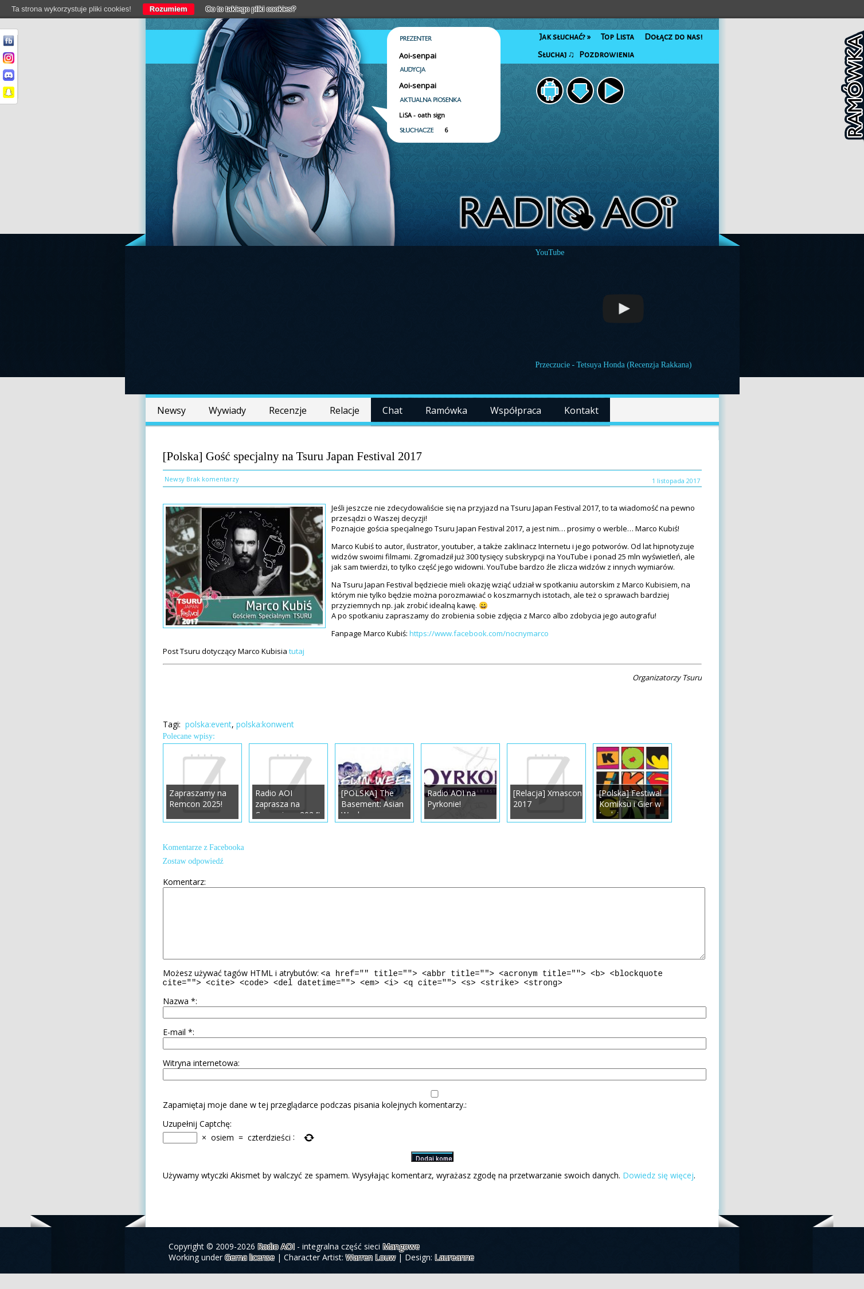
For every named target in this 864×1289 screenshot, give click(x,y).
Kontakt (581, 410)
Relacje (344, 410)
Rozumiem (168, 9)
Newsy (171, 410)
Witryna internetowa (200, 1078)
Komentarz (183, 881)
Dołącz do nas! (673, 37)
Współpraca (515, 410)
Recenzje (288, 410)
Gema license (250, 1272)
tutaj (296, 651)
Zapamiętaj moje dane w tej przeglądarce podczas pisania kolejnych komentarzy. (314, 1120)
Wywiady (227, 410)
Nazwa (179, 1016)
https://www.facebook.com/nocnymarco (479, 633)
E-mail (178, 1047)
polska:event (208, 724)
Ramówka (446, 410)
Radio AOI (276, 1261)
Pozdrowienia (606, 54)
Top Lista (617, 37)
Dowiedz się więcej (658, 1190)
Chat (392, 410)
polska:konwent (265, 724)
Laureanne (454, 1272)
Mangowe (401, 1261)
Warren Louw (371, 1272)
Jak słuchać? (565, 37)
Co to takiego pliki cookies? (251, 9)
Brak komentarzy (212, 479)
